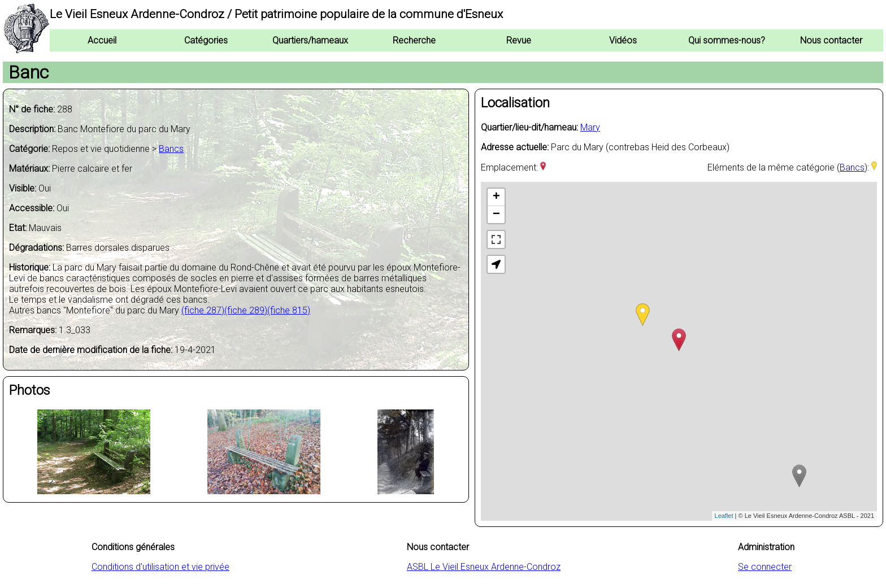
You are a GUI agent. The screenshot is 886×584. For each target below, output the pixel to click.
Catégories (206, 40)
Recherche (414, 40)
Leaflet (724, 515)
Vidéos (623, 40)
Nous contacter (831, 40)
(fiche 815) (288, 310)
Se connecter (765, 566)
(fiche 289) (245, 310)
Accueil (102, 40)
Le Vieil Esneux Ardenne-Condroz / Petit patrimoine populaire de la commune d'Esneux (276, 14)
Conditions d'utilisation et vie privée (160, 566)
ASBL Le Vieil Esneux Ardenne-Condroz (484, 566)
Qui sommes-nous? (726, 40)
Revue (518, 40)
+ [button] (496, 197)
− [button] (496, 214)
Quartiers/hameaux (310, 40)
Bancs (171, 148)
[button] (496, 264)
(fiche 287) (202, 310)
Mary (590, 127)
